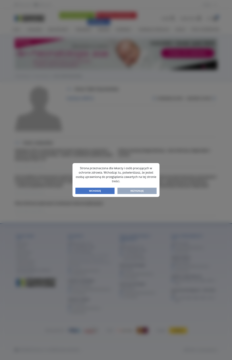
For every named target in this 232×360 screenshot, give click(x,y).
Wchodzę (95, 190)
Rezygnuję (137, 190)
